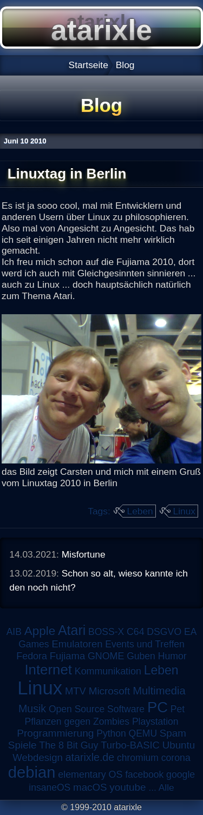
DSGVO (164, 631)
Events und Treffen (145, 644)
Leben (140, 511)
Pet (178, 709)
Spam (173, 733)
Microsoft (109, 691)
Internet (48, 669)
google (180, 774)
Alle (166, 787)
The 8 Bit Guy (68, 745)
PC (157, 707)
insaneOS (49, 787)
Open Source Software (97, 709)
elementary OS (90, 774)
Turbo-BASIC (130, 745)
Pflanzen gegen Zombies (76, 721)
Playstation (155, 721)
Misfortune (84, 554)
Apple (39, 631)
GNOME (106, 656)
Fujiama (67, 655)
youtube (127, 787)
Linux (184, 511)
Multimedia (159, 691)
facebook (144, 774)
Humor (172, 656)
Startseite (88, 64)
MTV (75, 691)
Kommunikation (108, 671)
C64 (135, 631)
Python (111, 733)
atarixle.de (90, 757)
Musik (32, 708)
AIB (14, 631)
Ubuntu (178, 745)
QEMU (143, 733)
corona (176, 757)
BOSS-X (106, 631)
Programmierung (55, 733)
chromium (138, 757)
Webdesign (37, 757)
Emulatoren (76, 644)
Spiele (22, 745)
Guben (141, 656)
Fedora (31, 656)
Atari (72, 630)
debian (32, 772)
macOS (90, 787)
